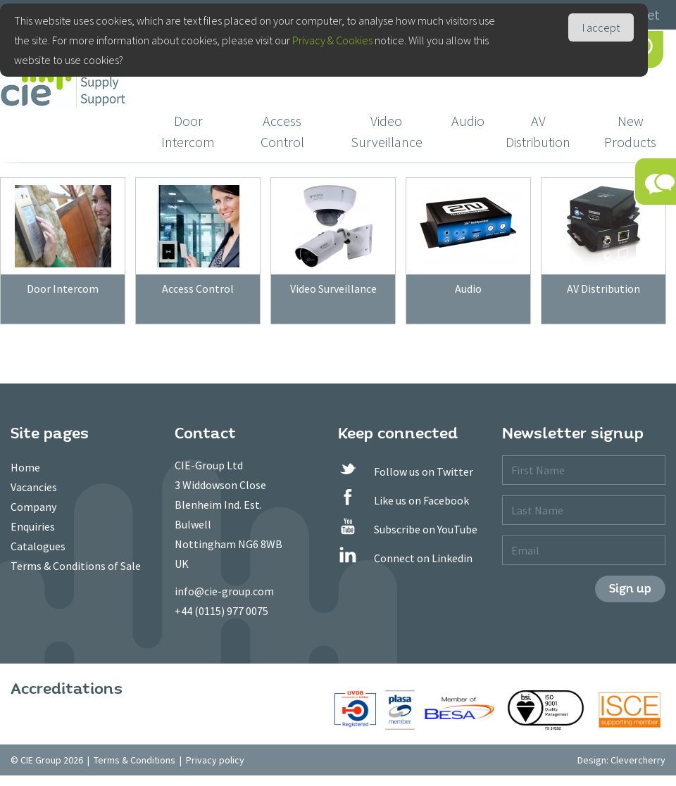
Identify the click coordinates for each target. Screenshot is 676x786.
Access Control (282, 131)
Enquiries (33, 526)
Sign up (630, 589)
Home (25, 467)
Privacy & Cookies (332, 40)
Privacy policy (215, 760)
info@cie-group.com (224, 591)
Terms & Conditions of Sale (76, 566)
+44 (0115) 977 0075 (221, 611)
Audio (467, 120)
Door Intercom (188, 131)
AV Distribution (538, 131)
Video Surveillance (387, 131)
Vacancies (34, 487)
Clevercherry (638, 760)
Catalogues (38, 546)
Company (33, 507)
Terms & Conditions (134, 760)
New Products (630, 131)
